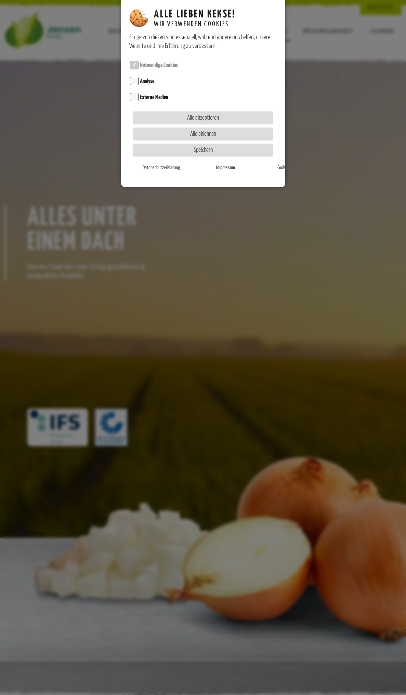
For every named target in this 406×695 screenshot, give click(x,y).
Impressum (203, 160)
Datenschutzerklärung (154, 160)
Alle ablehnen (203, 126)
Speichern (203, 142)
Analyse (147, 74)
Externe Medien (154, 90)
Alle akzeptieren (203, 110)
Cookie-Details (252, 160)
